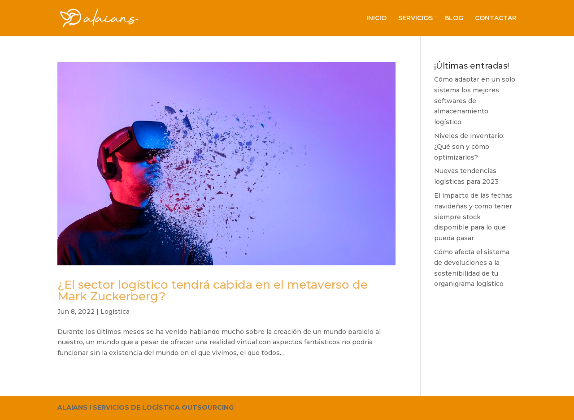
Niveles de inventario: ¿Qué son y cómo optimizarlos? (469, 146)
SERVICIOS (415, 18)
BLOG (453, 18)
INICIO (376, 18)
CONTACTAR (496, 18)
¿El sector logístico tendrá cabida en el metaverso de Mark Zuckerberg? (212, 290)
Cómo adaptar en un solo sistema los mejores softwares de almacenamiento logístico (474, 100)
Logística (115, 311)
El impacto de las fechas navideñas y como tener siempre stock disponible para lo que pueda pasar (473, 216)
